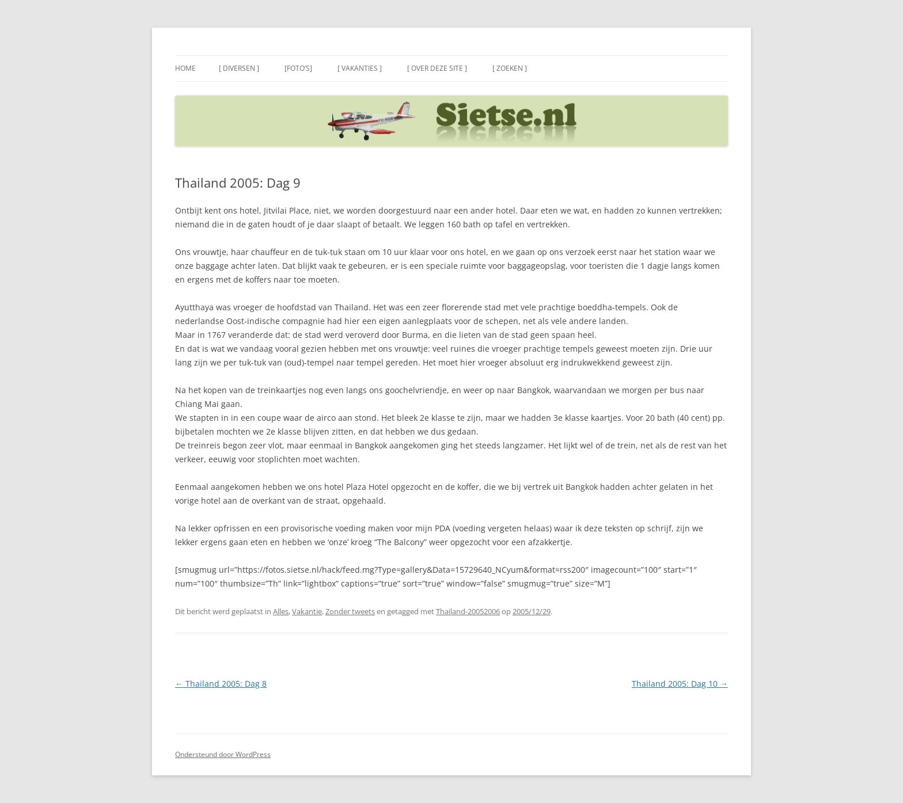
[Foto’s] (298, 68)
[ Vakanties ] (359, 68)
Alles (281, 611)
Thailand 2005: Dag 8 (221, 683)
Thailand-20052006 (468, 611)
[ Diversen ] (239, 68)
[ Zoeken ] (509, 68)
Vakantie (307, 611)
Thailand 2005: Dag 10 (680, 683)
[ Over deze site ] (437, 68)
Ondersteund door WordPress (223, 754)
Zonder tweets (350, 611)
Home (185, 68)
